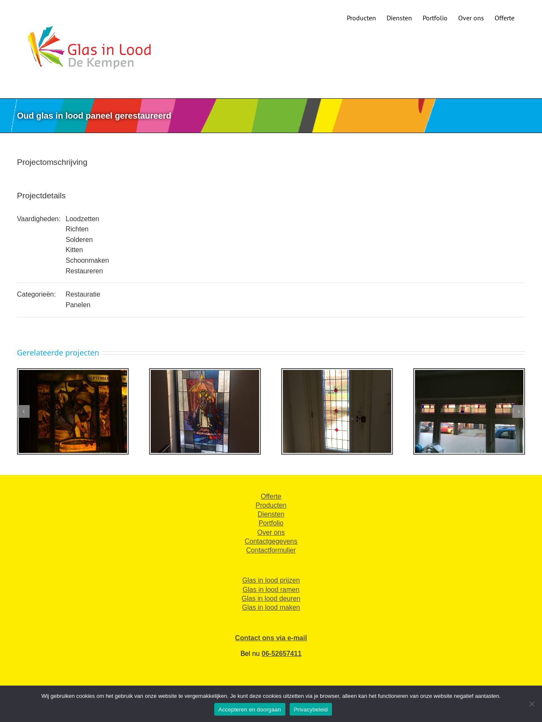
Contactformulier (271, 550)
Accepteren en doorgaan (249, 709)
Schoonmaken (87, 260)
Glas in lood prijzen (271, 580)
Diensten (270, 514)
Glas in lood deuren (271, 598)
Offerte (271, 496)
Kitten (74, 249)
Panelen (78, 304)
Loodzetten (82, 218)
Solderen (79, 239)
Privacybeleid (311, 709)
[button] (23, 411)
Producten (271, 505)
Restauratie (83, 294)
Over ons (271, 532)
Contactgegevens (271, 541)
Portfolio (271, 523)
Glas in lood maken (271, 607)
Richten (77, 229)
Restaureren (84, 271)
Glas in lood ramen (271, 589)
